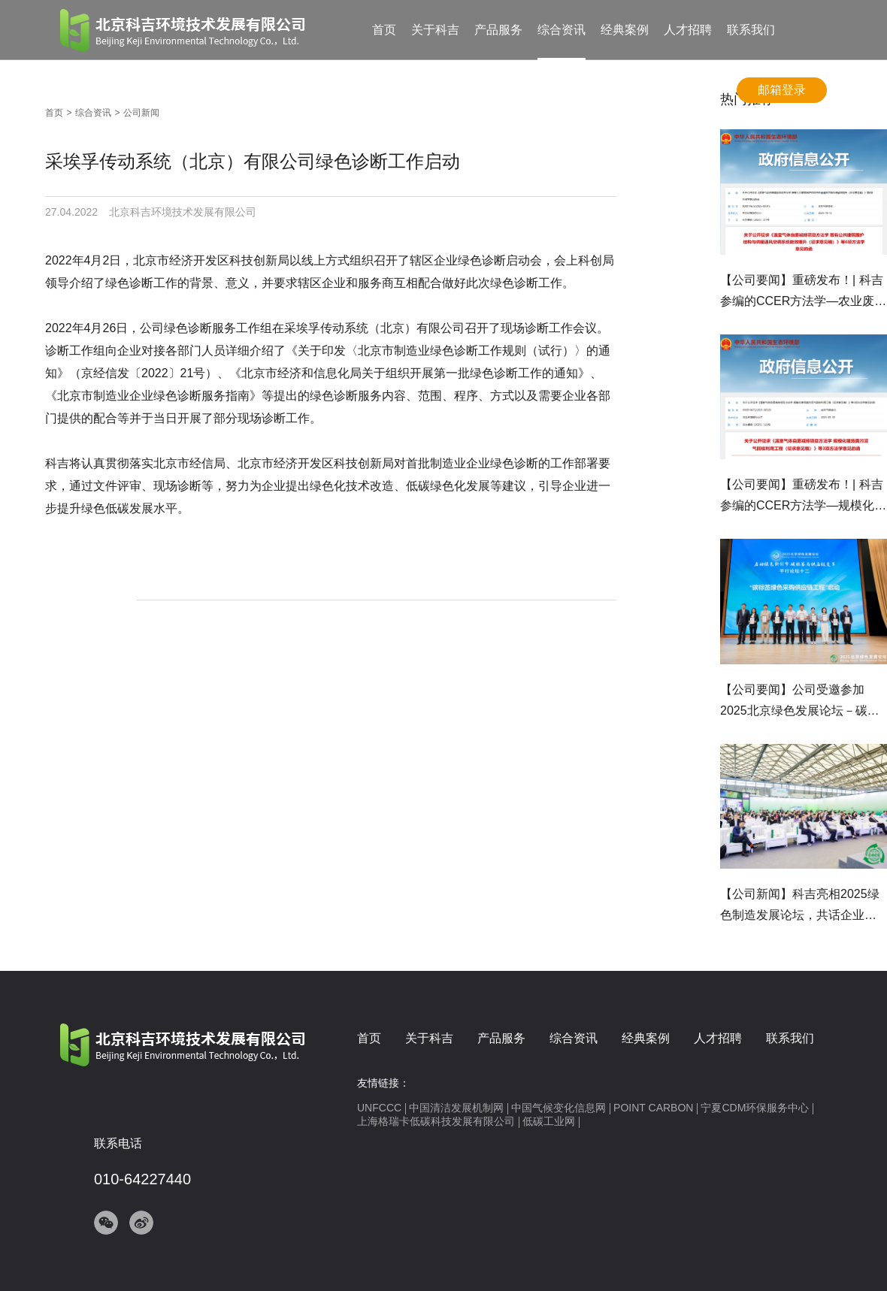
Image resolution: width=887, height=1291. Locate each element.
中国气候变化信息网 (558, 1108)
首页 (384, 29)
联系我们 (751, 29)
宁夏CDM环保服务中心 (755, 1108)
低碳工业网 (548, 1121)
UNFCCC (379, 1108)
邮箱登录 (782, 89)
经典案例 (625, 29)
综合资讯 (561, 29)
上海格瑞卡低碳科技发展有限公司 (436, 1121)
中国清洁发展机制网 (456, 1108)
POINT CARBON (653, 1108)
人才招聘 (688, 29)
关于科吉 (435, 29)
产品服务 (498, 29)
